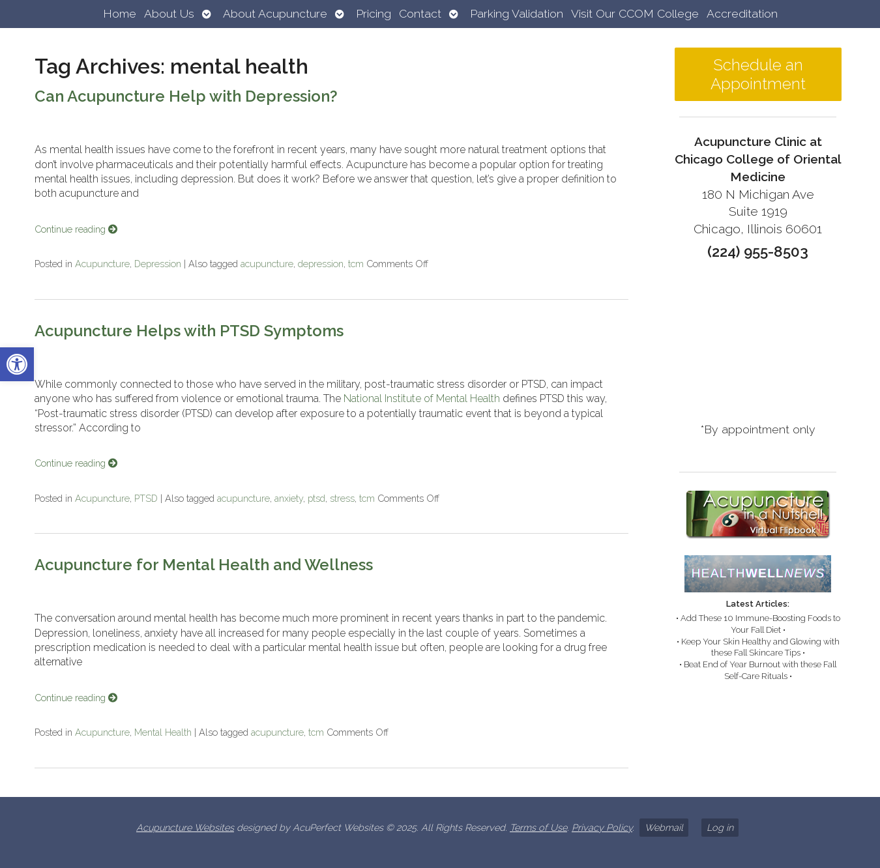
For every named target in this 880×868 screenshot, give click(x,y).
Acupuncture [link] (102, 263)
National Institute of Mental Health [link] (422, 398)
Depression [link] (157, 263)
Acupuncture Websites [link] (185, 827)
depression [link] (321, 263)
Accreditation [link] (742, 13)
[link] (17, 364)
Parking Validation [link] (516, 13)
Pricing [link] (373, 13)
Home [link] (119, 13)
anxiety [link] (288, 498)
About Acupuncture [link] (275, 13)
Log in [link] (720, 827)
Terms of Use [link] (538, 827)
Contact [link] (420, 13)
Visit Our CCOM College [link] (635, 13)
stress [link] (342, 498)
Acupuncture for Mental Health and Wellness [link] (204, 564)
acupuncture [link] (267, 263)
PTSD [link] (146, 498)
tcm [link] (356, 263)
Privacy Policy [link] (602, 827)
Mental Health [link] (163, 732)
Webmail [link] (664, 827)
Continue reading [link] (76, 229)
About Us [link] (169, 13)
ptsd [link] (316, 498)
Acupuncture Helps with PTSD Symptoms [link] (189, 330)
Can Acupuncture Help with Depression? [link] (186, 96)
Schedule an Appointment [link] (758, 74)
